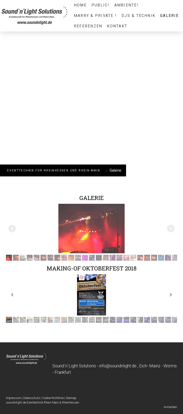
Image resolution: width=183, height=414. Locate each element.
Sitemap (71, 398)
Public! (101, 5)
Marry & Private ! (95, 15)
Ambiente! (126, 5)
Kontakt (117, 26)
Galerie (169, 15)
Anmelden (170, 407)
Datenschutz (31, 398)
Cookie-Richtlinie (53, 398)
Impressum (13, 398)
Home (80, 5)
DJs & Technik (138, 15)
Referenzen (88, 26)
